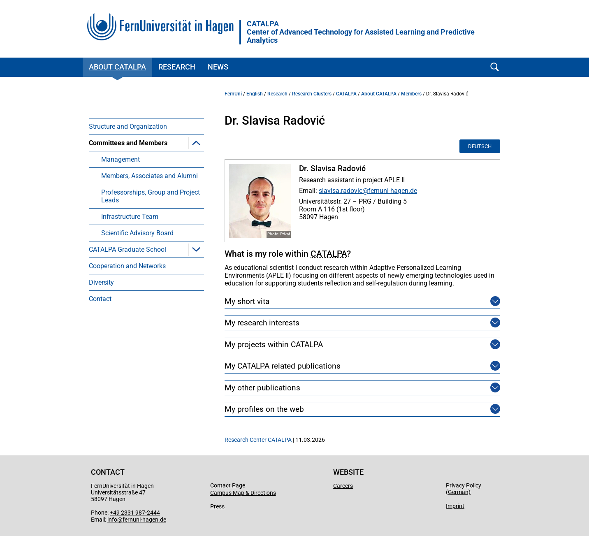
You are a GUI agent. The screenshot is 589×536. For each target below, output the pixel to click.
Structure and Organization (128, 126)
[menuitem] (146, 126)
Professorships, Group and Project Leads (150, 196)
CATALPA (346, 94)
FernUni (233, 94)
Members (411, 94)
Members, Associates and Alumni (149, 176)
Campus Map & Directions (243, 493)
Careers (343, 486)
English (254, 94)
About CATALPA (117, 67)
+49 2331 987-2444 (135, 512)
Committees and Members (128, 143)
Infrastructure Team (129, 216)
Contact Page (227, 485)
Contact (100, 299)
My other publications (262, 387)
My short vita (247, 301)
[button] (196, 143)
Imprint (455, 506)
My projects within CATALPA (274, 344)
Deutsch (480, 146)
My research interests (262, 322)
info (112, 519)
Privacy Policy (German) (463, 488)
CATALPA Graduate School (127, 249)
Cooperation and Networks (127, 266)
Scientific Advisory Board (137, 233)
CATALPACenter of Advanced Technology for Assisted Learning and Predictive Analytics (361, 32)
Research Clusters (312, 94)
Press (217, 506)
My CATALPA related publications (283, 366)
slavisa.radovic (340, 191)
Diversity (101, 282)
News (218, 67)
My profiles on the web (264, 409)
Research (176, 67)
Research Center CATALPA (258, 439)
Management (120, 159)
